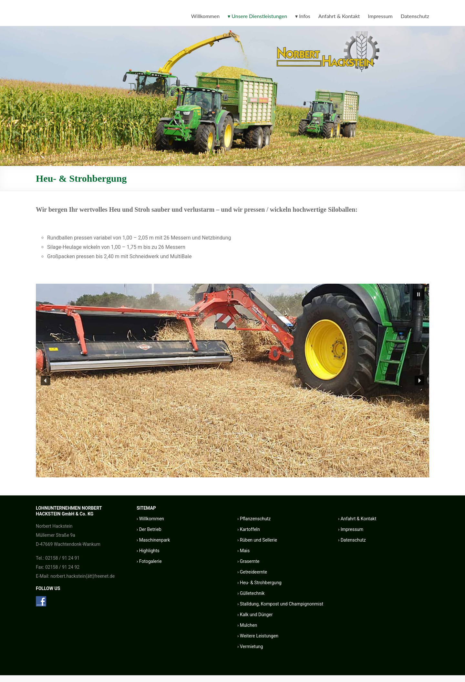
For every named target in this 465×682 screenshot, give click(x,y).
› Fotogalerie (149, 561)
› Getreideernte (252, 572)
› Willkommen (150, 518)
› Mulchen (247, 625)
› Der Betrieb (149, 529)
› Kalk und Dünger (255, 614)
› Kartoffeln (248, 529)
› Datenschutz (352, 540)
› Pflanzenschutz (254, 518)
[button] (418, 294)
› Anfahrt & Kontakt (357, 518)
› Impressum (350, 529)
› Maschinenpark (153, 540)
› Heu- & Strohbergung (259, 582)
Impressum (380, 16)
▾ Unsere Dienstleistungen (257, 16)
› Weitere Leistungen (257, 635)
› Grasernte (248, 561)
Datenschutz (415, 16)
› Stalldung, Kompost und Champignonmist (280, 603)
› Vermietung (250, 646)
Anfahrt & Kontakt (339, 16)
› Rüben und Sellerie (257, 540)
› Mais (243, 550)
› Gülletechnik (250, 593)
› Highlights (148, 550)
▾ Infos (302, 16)
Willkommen (205, 16)
